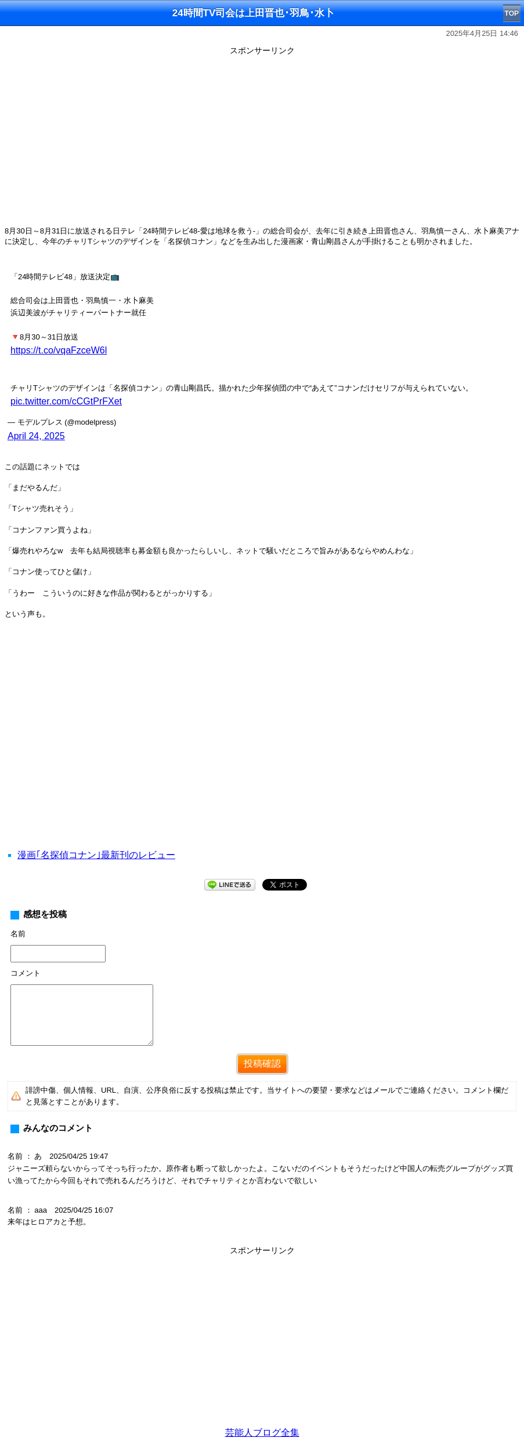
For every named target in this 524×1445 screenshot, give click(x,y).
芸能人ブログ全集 (262, 1432)
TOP (512, 13)
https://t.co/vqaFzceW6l (58, 350)
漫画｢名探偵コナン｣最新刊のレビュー (96, 855)
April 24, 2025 (36, 436)
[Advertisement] (262, 140)
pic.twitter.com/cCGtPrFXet (66, 401)
